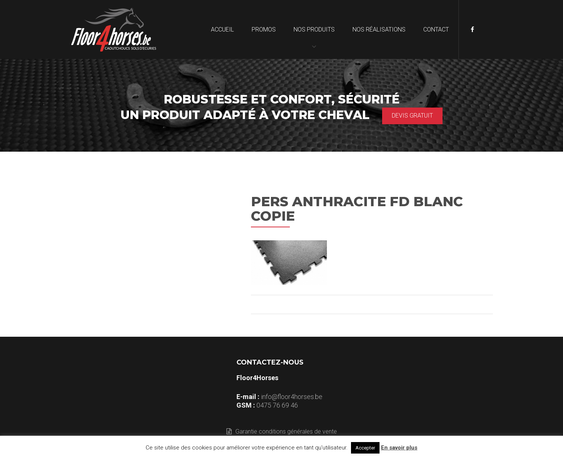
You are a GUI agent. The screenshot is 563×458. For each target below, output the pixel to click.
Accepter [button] (365, 448)
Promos (264, 29)
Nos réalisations (378, 29)
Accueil (222, 29)
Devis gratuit (412, 115)
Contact (436, 29)
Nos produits (314, 29)
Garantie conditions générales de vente (281, 431)
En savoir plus (399, 447)
